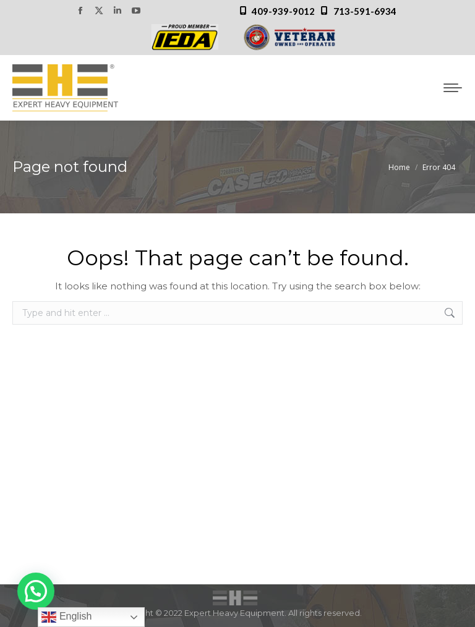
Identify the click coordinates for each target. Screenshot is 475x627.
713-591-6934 (364, 11)
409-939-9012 (283, 11)
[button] (35, 591)
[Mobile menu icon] (453, 88)
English (66, 617)
